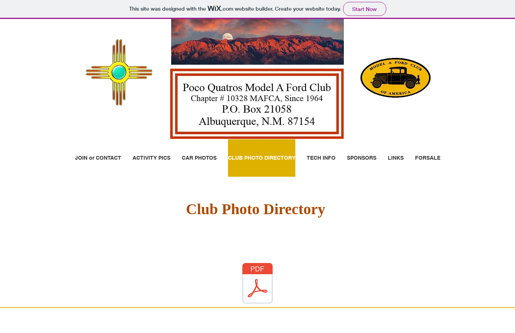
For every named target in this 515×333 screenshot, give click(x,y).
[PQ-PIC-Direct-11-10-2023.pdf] (257, 284)
